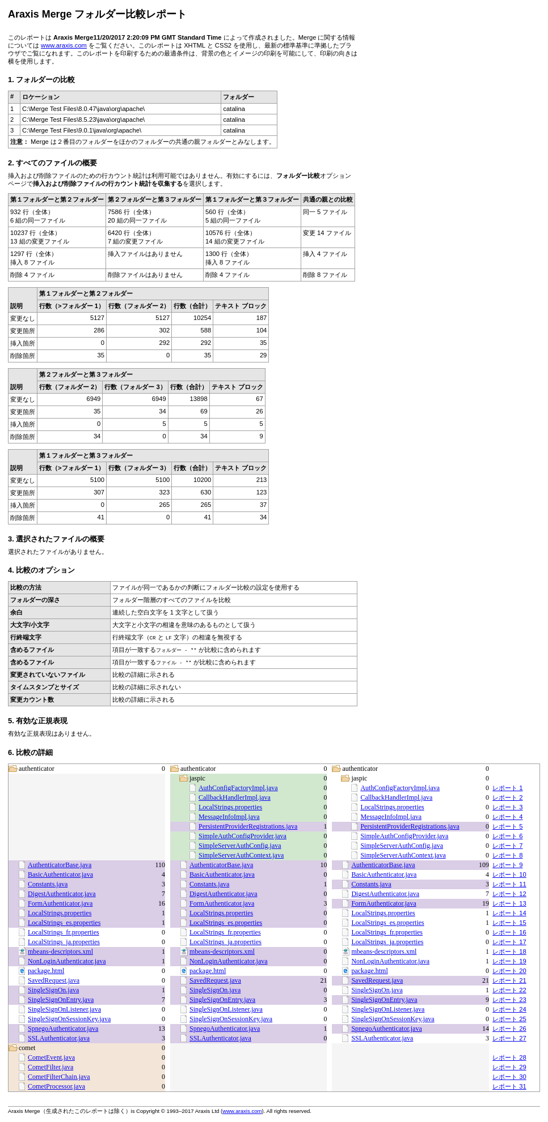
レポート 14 (509, 913)
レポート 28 (509, 1057)
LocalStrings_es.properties (64, 923)
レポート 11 (509, 884)
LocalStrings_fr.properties (63, 932)
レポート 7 (507, 845)
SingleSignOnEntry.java (61, 1000)
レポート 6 (507, 836)
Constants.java (48, 884)
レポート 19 (509, 961)
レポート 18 (509, 951)
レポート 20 (509, 970)
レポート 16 (509, 932)
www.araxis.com (64, 45)
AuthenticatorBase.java (59, 865)
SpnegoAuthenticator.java (63, 1029)
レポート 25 (509, 1019)
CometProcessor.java (56, 1086)
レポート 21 (509, 980)
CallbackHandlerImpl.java (235, 797)
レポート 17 (509, 941)
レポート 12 (509, 893)
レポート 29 (509, 1067)
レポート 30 (509, 1076)
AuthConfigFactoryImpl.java (238, 788)
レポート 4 (507, 816)
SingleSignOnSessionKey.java (69, 1019)
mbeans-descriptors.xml (60, 951)
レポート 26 (509, 1028)
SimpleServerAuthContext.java (241, 855)
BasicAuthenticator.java (60, 874)
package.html (46, 971)
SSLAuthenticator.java (59, 1038)
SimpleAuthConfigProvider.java (242, 836)
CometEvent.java (51, 1057)
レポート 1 (507, 787)
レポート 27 (509, 1038)
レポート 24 (509, 1009)
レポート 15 (509, 922)
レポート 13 (509, 903)
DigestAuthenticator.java (62, 894)
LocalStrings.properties (230, 807)
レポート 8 (507, 855)
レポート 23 (509, 999)
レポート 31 (509, 1086)
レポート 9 (507, 864)
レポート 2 (507, 797)
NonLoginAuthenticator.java (67, 961)
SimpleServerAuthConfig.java (240, 846)
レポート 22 (509, 990)
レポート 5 (507, 826)
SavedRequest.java (53, 980)
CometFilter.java (50, 1067)
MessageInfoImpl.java (229, 817)
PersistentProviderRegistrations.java (248, 826)
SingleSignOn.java (53, 990)
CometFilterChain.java (59, 1077)
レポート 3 (507, 807)
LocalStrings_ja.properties (64, 942)
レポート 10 (509, 874)
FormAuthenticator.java (60, 903)
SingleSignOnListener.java (64, 1009)
